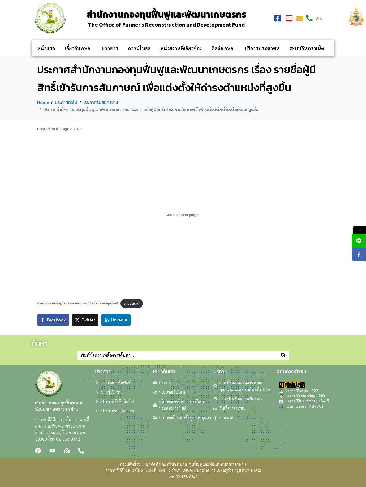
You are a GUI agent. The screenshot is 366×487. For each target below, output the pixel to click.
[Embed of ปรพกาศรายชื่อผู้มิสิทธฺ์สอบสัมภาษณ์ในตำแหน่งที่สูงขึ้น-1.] (183, 215)
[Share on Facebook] (53, 320)
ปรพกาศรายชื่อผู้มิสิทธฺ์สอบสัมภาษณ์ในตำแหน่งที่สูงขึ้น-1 (77, 303)
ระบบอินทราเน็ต (306, 48)
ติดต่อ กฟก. (223, 48)
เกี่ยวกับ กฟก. (78, 48)
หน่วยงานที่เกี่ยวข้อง (181, 48)
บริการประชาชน (261, 48)
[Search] (283, 355)
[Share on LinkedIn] (116, 320)
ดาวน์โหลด (139, 48)
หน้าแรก (46, 48)
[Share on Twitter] (85, 320)
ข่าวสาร (109, 48)
